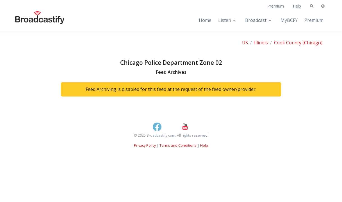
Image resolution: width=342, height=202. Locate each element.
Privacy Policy (145, 145)
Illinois (261, 43)
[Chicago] (312, 43)
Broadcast (255, 20)
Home (205, 20)
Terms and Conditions (178, 145)
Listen (224, 20)
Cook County (287, 43)
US (245, 43)
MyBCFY (289, 20)
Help (297, 6)
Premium (275, 6)
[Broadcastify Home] (34, 20)
